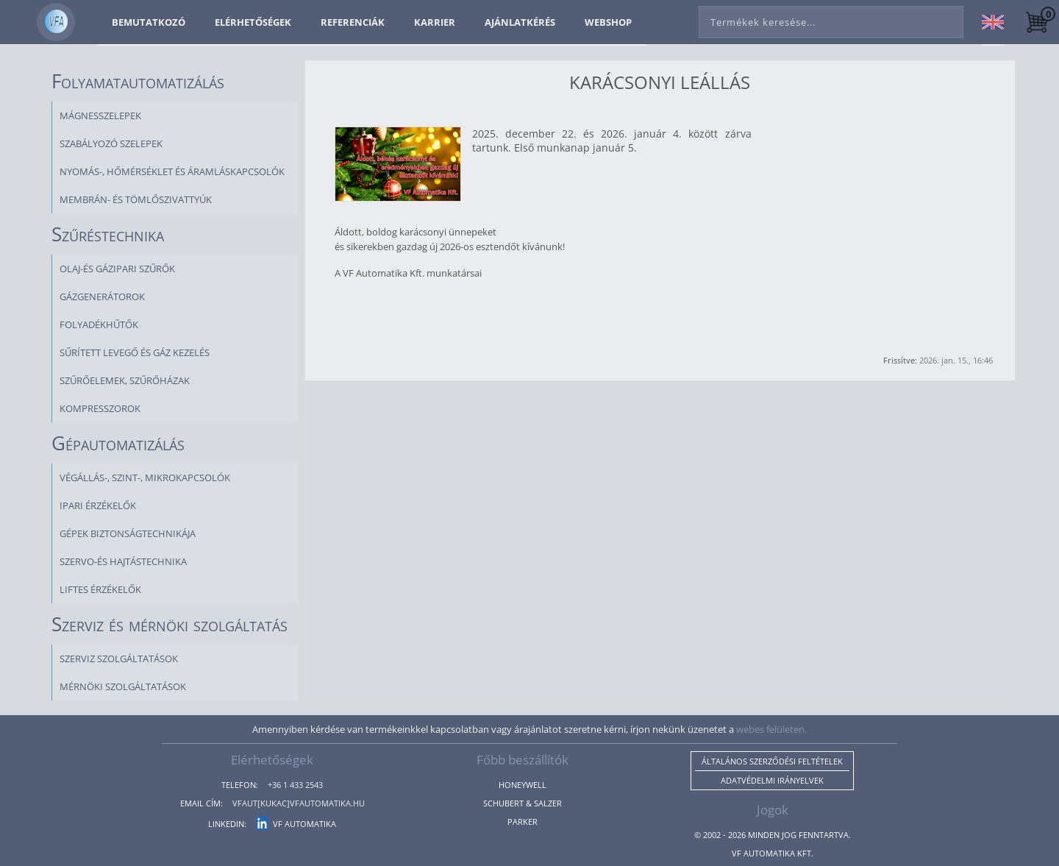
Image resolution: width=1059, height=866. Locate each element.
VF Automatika (296, 823)
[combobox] (831, 19)
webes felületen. (771, 729)
